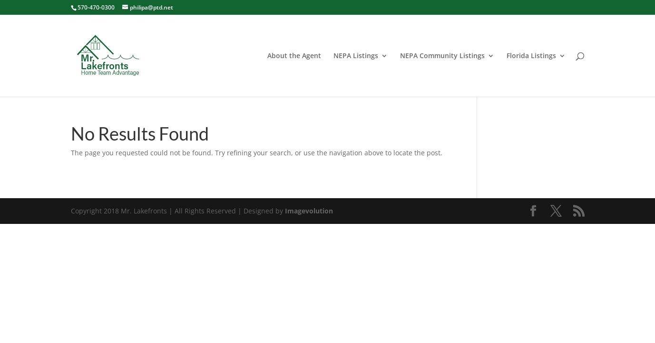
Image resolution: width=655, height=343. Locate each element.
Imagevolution (309, 210)
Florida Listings (531, 56)
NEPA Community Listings (442, 56)
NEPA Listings (355, 56)
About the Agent (294, 56)
